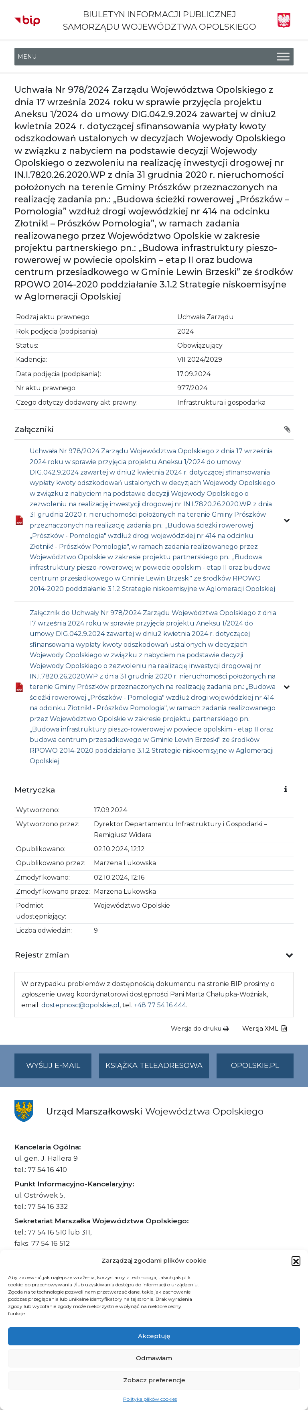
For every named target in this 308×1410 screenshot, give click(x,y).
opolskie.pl (255, 1065)
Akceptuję (154, 1336)
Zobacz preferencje (154, 1380)
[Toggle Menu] (283, 57)
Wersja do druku (200, 1028)
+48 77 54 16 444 (160, 1005)
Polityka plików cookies (150, 1399)
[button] (296, 1261)
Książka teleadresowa (154, 1065)
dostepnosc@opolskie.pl (80, 1005)
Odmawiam (154, 1358)
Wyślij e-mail (59, 1069)
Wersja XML (264, 1028)
